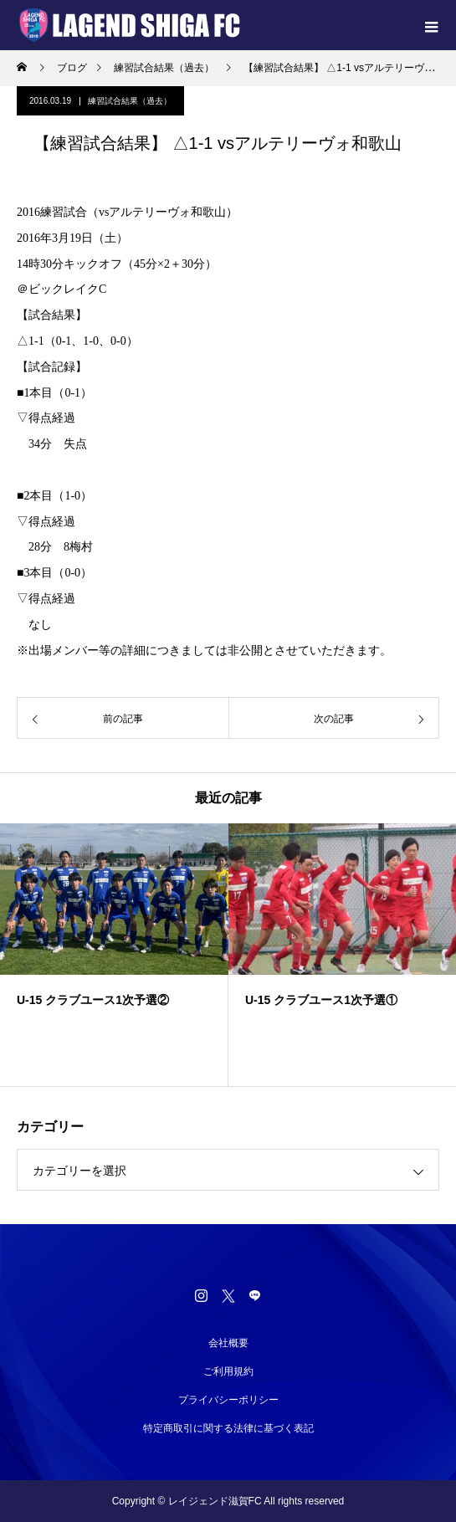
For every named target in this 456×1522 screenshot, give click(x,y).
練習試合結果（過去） (130, 100)
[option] (114, 954)
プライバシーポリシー (228, 1400)
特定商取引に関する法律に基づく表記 (228, 1428)
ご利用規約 (228, 1371)
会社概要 (228, 1343)
